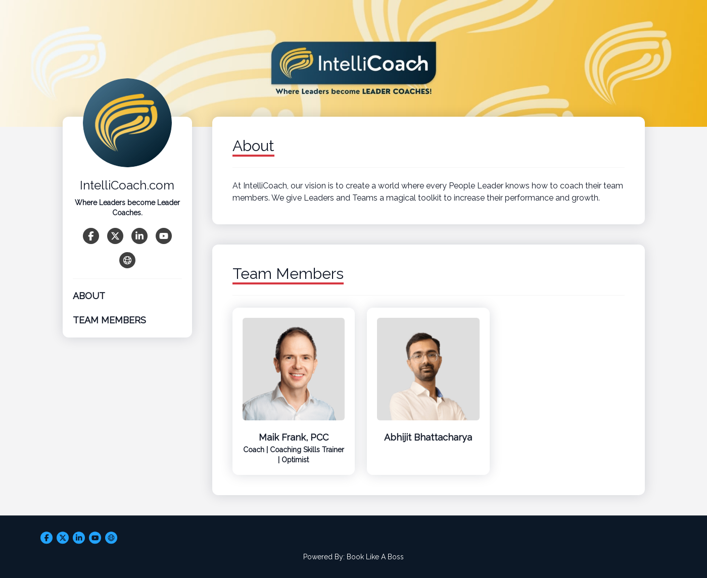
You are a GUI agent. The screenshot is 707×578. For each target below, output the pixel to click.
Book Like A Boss (375, 557)
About (89, 296)
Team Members (109, 320)
